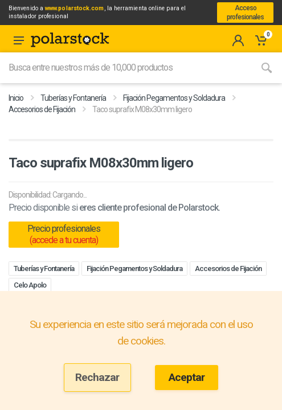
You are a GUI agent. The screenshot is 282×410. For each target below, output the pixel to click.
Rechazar (97, 377)
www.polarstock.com (74, 8)
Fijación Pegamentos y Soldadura (174, 97)
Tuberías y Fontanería (73, 97)
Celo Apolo (30, 285)
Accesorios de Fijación (42, 109)
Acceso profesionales (245, 12)
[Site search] (125, 67)
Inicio (16, 97)
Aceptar (187, 377)
